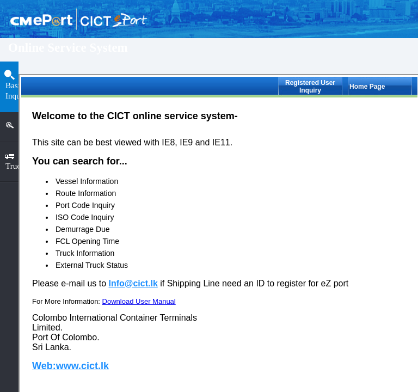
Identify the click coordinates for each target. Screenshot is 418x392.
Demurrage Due (105, 260)
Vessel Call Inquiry (110, 201)
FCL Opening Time (110, 289)
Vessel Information (110, 113)
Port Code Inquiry (108, 172)
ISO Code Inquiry (108, 230)
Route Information (109, 142)
